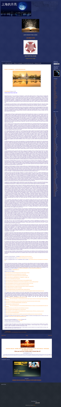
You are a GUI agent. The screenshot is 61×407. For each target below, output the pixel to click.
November (55, 134)
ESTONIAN (55, 84)
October (55, 135)
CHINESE (14, 380)
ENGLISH (19, 380)
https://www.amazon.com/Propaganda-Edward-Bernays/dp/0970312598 (17, 275)
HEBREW (55, 91)
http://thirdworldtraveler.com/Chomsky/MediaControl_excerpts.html (16, 274)
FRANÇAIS (21, 348)
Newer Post (4, 335)
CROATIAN (55, 83)
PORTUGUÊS (34, 380)
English (54, 85)
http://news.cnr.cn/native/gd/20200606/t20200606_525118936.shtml (16, 302)
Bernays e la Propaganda (7, 332)
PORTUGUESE (56, 100)
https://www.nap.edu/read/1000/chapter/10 (12, 312)
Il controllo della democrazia (14, 332)
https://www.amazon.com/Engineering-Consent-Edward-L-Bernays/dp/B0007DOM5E (19, 280)
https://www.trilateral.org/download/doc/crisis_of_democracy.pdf (16, 309)
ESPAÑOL (23, 380)
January (55, 118)
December (55, 133)
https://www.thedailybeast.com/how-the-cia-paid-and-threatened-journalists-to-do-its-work (19, 283)
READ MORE (5, 357)
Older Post (50, 335)
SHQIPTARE (55, 103)
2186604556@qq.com (15, 269)
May (54, 114)
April (54, 115)
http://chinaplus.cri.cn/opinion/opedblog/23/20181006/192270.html (17, 297)
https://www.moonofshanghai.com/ (23, 268)
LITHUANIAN (55, 95)
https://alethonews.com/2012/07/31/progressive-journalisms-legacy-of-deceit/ (17, 272)
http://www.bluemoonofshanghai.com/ (35, 268)
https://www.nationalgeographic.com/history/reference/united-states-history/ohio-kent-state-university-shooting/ (23, 301)
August (54, 124)
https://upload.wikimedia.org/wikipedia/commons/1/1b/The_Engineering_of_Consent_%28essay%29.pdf (22, 281)
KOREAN (55, 94)
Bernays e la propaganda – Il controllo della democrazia (15, 69)
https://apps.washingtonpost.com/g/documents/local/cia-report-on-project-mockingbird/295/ (20, 286)
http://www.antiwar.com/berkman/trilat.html (12, 304)
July (54, 125)
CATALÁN (55, 81)
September (55, 123)
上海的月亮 (9, 4)
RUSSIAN (39, 380)
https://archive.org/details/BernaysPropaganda (13, 278)
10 (51, 355)
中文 (54, 109)
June (54, 126)
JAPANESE (55, 93)
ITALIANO (19, 332)
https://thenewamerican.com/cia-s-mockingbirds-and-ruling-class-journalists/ (17, 284)
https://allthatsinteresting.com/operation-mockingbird (14, 287)
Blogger (34, 405)
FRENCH (55, 86)
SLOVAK (55, 104)
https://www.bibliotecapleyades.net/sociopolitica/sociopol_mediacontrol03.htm (18, 289)
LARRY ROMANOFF (23, 332)
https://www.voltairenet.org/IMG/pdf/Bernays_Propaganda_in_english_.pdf (17, 277)
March (54, 116)
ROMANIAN (55, 101)
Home (27, 335)
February (55, 117)
